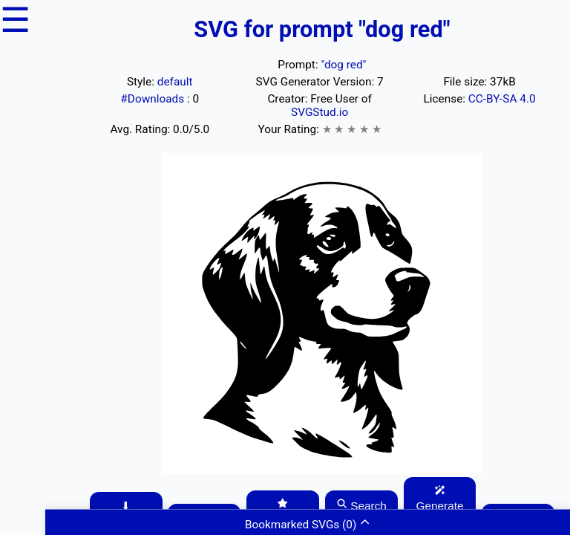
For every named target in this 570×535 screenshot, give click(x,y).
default (175, 81)
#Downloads (153, 99)
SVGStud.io (319, 112)
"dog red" (343, 64)
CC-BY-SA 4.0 (502, 99)
